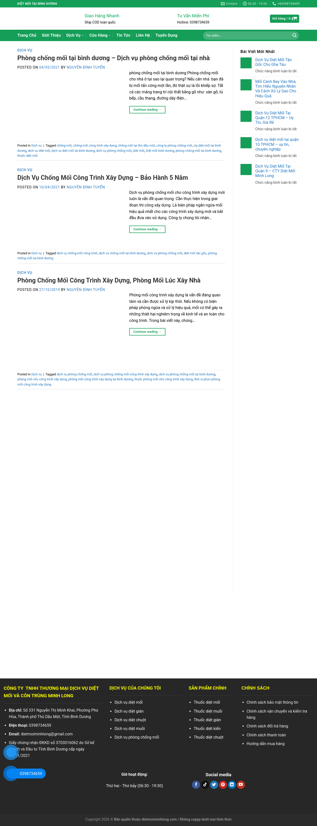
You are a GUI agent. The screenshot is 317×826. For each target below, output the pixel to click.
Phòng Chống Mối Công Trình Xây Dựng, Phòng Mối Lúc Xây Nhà (109, 280)
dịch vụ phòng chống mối (114, 151)
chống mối (64, 145)
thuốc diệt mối (27, 155)
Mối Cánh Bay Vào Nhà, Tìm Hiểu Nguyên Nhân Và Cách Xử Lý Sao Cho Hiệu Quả (275, 88)
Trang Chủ (26, 35)
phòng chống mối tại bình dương (198, 151)
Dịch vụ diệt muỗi (129, 728)
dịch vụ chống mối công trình (77, 253)
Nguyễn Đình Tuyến (86, 67)
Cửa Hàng (100, 35)
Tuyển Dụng (167, 35)
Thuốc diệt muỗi (208, 711)
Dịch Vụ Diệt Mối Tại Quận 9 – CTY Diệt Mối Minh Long (275, 171)
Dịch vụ (24, 50)
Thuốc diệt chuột (208, 737)
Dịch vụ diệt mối (128, 702)
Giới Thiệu (51, 35)
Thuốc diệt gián (207, 720)
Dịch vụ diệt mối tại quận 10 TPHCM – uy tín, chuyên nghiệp (277, 144)
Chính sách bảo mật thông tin (272, 702)
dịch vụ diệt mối (39, 151)
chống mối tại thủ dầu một (136, 145)
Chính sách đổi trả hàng (267, 726)
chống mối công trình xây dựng (95, 145)
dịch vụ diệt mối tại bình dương (73, 151)
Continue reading (147, 109)
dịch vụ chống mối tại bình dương (122, 253)
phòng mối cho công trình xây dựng (42, 379)
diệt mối (138, 151)
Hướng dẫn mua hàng (266, 743)
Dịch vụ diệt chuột (130, 720)
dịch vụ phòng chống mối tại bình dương (187, 374)
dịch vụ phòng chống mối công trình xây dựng (126, 374)
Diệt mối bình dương (160, 151)
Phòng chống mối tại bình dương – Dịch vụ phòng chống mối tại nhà (113, 58)
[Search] (294, 35)
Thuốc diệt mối (207, 702)
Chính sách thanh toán (266, 735)
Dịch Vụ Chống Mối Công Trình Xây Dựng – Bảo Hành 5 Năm (102, 177)
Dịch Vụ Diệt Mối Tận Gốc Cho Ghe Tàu (273, 62)
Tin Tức (123, 35)
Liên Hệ (143, 35)
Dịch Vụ (75, 35)
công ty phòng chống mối (174, 145)
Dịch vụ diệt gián (128, 711)
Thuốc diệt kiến (207, 728)
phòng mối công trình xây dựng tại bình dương (100, 379)
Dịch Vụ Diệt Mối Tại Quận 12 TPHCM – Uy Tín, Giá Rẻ (274, 118)
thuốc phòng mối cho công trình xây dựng (163, 379)
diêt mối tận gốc (195, 253)
